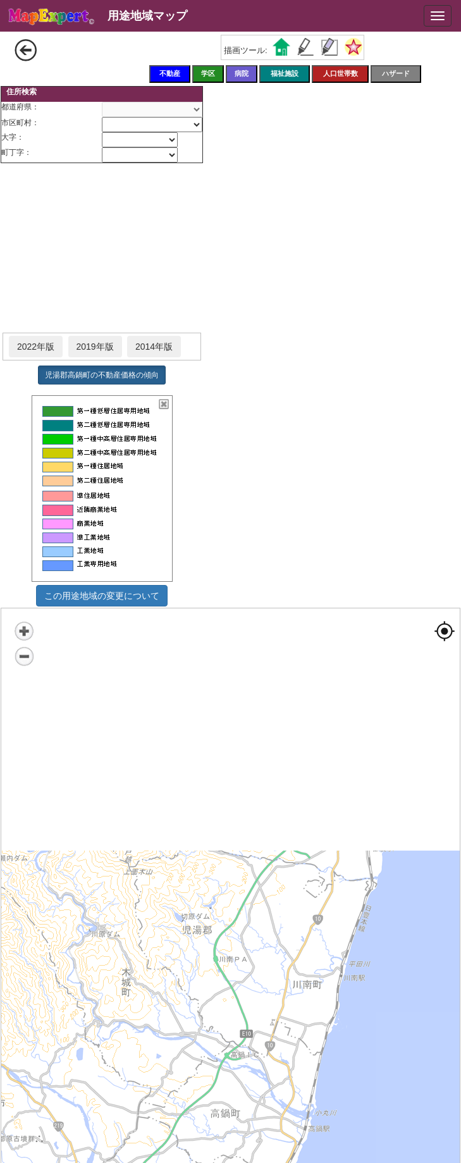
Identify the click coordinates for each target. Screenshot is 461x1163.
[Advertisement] (102, 248)
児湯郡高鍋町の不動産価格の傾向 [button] (102, 375)
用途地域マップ (147, 15)
